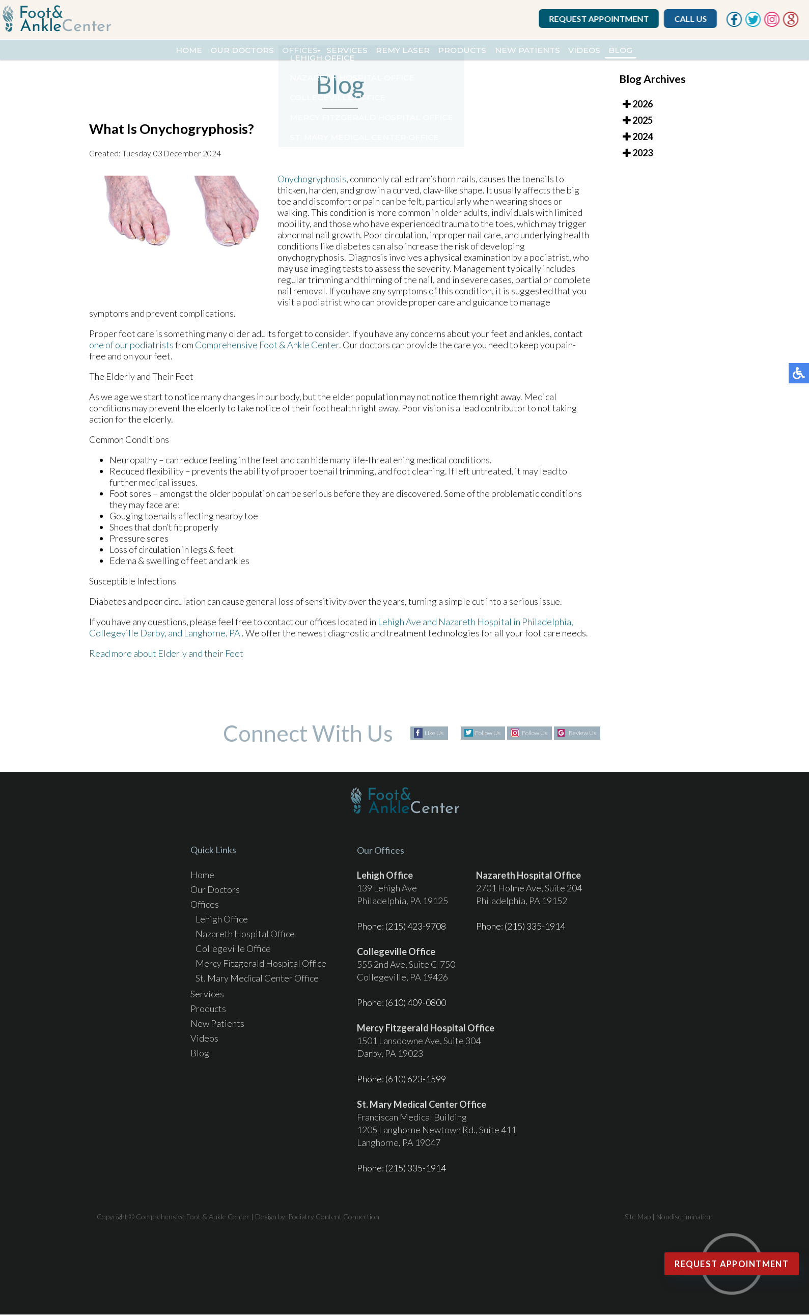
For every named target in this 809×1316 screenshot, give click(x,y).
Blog (665, 51)
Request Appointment (603, 18)
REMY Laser (403, 51)
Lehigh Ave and (407, 628)
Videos (619, 51)
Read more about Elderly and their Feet (166, 660)
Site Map (638, 1218)
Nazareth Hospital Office (245, 935)
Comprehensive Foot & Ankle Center (267, 351)
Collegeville (113, 640)
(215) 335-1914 (535, 927)
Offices (279, 51)
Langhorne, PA (212, 640)
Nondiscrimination (684, 1218)
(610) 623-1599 (415, 1080)
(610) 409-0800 (415, 1004)
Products (474, 51)
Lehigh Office (222, 920)
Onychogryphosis (311, 185)
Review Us (594, 735)
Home (144, 51)
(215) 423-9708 (415, 927)
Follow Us (476, 735)
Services (336, 51)
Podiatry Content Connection (333, 1218)
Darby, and (161, 640)
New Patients (551, 51)
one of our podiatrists (131, 351)
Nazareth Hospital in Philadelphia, (505, 628)
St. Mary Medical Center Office (257, 979)
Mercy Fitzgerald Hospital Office (261, 964)
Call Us (695, 18)
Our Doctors (209, 51)
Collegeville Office (233, 950)
